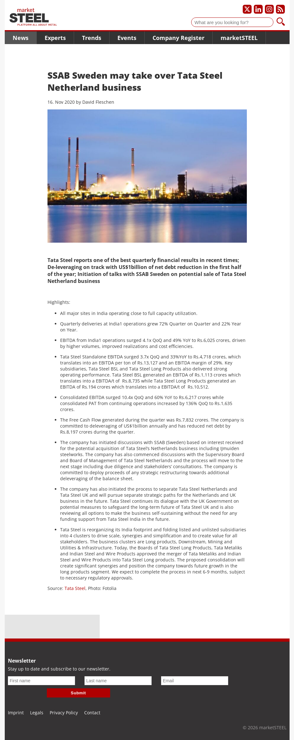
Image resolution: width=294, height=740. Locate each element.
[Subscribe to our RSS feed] (280, 9)
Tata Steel (75, 588)
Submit (78, 693)
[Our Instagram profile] (269, 9)
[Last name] (118, 680)
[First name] (41, 680)
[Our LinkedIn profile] (258, 9)
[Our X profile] (247, 9)
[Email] (194, 680)
